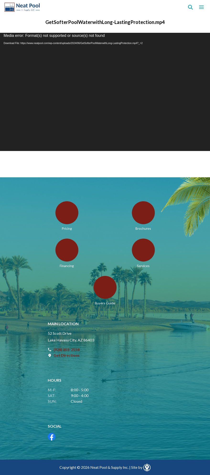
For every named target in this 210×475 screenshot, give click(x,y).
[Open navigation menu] (201, 7)
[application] (105, 92)
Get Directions (67, 355)
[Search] (190, 7)
